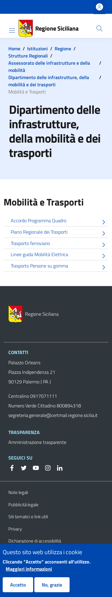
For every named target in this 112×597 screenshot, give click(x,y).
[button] (99, 28)
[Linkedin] (57, 467)
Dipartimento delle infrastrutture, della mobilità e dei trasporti (48, 81)
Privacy (15, 528)
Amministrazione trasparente (37, 442)
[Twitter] (21, 467)
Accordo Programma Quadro (59, 221)
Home (14, 48)
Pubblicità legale (23, 504)
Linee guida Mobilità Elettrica (59, 255)
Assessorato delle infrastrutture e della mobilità (49, 66)
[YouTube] (33, 467)
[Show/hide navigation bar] (12, 30)
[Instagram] (45, 467)
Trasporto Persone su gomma (59, 266)
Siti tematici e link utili (28, 516)
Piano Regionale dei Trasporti (59, 233)
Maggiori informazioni (29, 574)
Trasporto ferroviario (59, 244)
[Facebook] (12, 467)
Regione (63, 48)
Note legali (18, 492)
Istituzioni (37, 48)
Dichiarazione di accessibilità (34, 540)
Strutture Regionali (28, 55)
